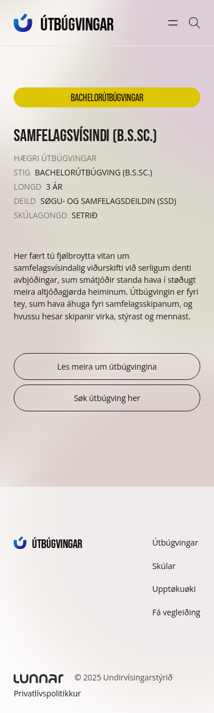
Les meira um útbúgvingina (107, 366)
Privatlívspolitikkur (47, 693)
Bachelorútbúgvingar (107, 97)
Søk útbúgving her (107, 397)
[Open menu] (173, 23)
